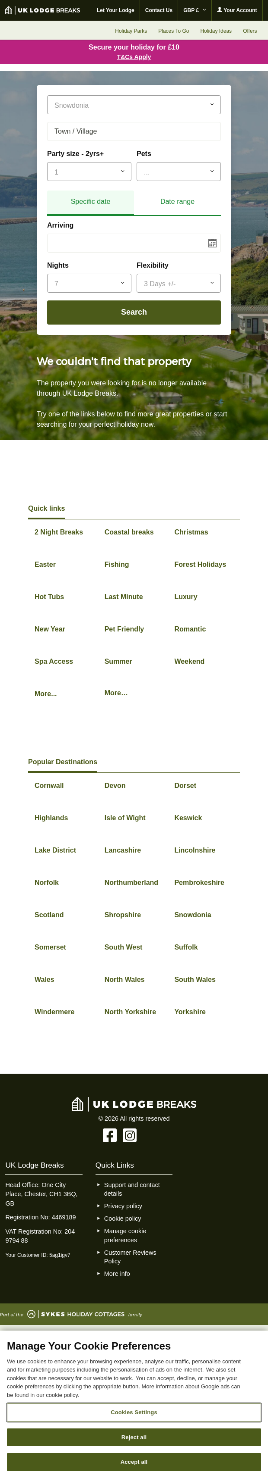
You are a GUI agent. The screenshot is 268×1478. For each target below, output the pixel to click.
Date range (177, 201)
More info (117, 1273)
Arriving (60, 225)
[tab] (90, 203)
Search (134, 312)
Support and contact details (132, 1189)
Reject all (134, 1437)
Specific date (91, 201)
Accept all (134, 1462)
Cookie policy (122, 1218)
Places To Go (173, 31)
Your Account (237, 10)
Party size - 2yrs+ (75, 153)
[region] (134, 1404)
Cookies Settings (134, 1412)
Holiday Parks (131, 31)
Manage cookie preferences (125, 1235)
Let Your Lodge (115, 10)
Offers (250, 31)
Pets (144, 153)
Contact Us (158, 10)
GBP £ (194, 10)
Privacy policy (123, 1206)
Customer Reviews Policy (130, 1257)
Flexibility (153, 265)
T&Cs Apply (134, 56)
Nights (58, 265)
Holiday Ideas (216, 31)
